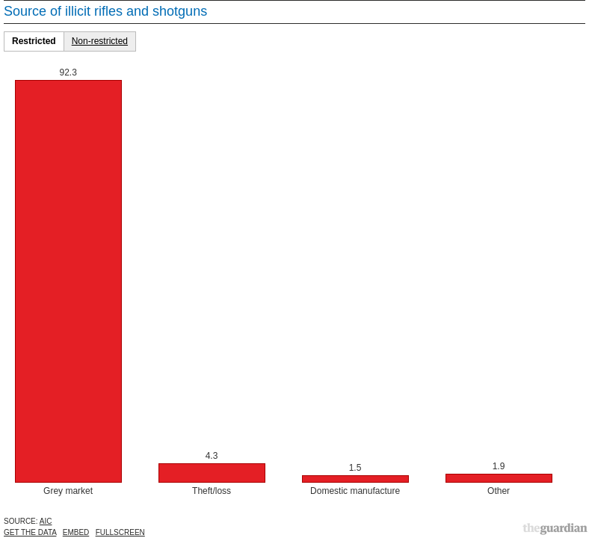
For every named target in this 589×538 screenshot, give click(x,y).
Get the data (30, 532)
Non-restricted (100, 41)
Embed (76, 532)
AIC (46, 521)
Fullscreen (120, 532)
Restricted (34, 41)
